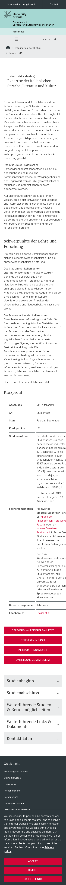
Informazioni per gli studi (21, 4)
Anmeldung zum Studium (33, 659)
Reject (33, 870)
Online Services (12, 778)
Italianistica (18, 31)
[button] (16, 39)
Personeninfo (11, 797)
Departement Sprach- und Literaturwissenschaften (33, 23)
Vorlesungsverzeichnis (16, 771)
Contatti (54, 4)
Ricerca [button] (50, 39)
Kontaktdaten (33, 738)
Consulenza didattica (15, 803)
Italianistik (43, 612)
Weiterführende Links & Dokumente (33, 724)
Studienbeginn (33, 680)
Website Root (8, 47)
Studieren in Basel (33, 640)
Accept (33, 861)
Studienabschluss (33, 692)
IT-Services (10, 784)
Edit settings (33, 878)
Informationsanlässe (33, 649)
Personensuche (12, 790)
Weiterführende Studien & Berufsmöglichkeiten (33, 707)
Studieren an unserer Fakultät (33, 630)
